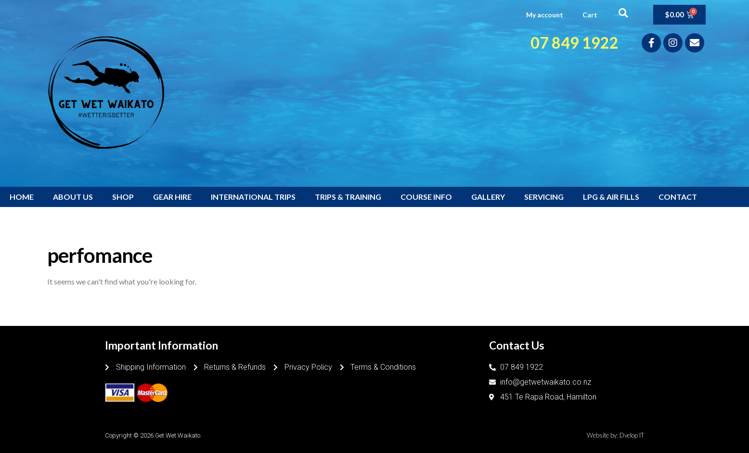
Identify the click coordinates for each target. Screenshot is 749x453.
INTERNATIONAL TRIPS (253, 196)
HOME (22, 196)
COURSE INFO (426, 196)
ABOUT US (73, 196)
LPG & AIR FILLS (611, 196)
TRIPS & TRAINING (348, 196)
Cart (589, 15)
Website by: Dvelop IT (615, 435)
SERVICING (544, 196)
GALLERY (488, 196)
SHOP (123, 196)
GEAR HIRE (172, 196)
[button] (623, 13)
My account (544, 15)
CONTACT (678, 196)
